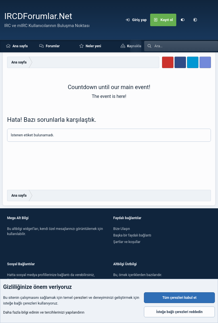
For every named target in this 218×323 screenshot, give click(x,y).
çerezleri (80, 298)
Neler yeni (93, 46)
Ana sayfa (20, 46)
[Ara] (207, 20)
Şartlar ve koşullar (127, 242)
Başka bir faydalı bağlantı (132, 235)
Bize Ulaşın (121, 229)
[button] (195, 20)
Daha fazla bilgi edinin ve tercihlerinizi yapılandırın (43, 312)
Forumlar (53, 46)
